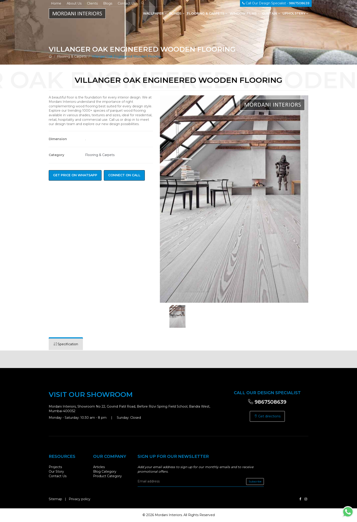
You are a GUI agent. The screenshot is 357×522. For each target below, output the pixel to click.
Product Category (107, 476)
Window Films (245, 13)
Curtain (271, 13)
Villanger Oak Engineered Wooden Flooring (126, 56)
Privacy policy (79, 499)
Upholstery (295, 13)
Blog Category (104, 471)
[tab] (66, 344)
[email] (201, 481)
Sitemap (55, 499)
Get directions (267, 416)
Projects (55, 467)
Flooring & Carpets (207, 13)
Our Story (56, 471)
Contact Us (126, 3)
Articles (99, 467)
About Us (74, 3)
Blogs (107, 3)
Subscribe (255, 481)
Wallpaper (155, 13)
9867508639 (267, 402)
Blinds (176, 13)
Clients (92, 3)
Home (56, 3)
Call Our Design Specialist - (275, 3)
